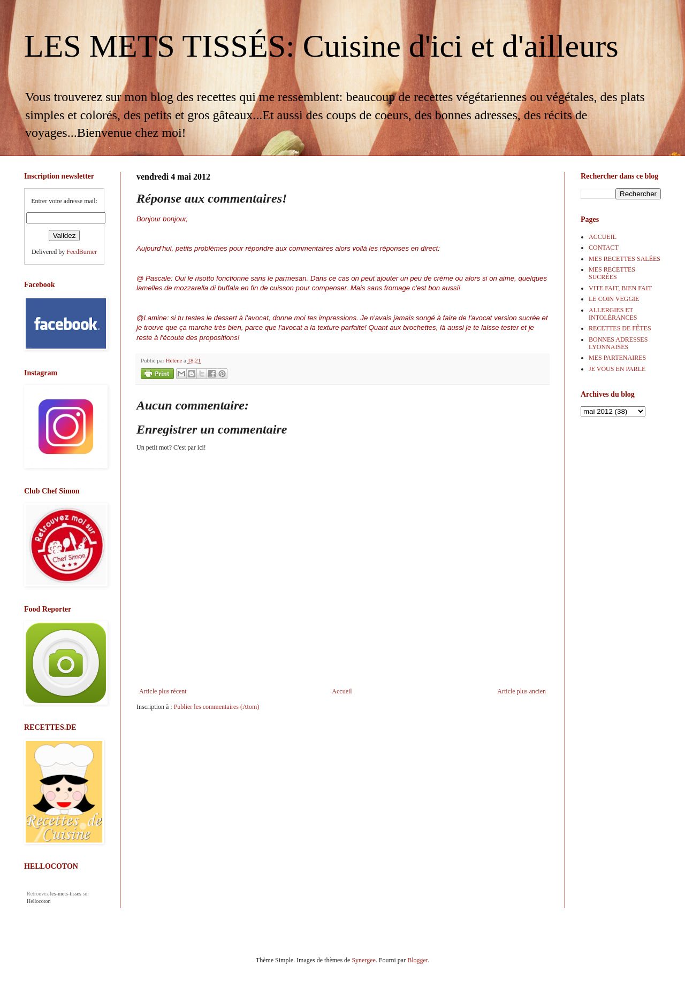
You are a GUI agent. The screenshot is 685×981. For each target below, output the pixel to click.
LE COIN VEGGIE (614, 299)
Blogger (417, 960)
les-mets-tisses (65, 894)
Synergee (363, 960)
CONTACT (604, 247)
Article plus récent (163, 691)
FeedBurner (81, 252)
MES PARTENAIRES (617, 357)
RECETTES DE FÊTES (620, 328)
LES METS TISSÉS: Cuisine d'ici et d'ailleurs (321, 46)
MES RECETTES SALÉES (624, 258)
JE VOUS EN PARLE (617, 369)
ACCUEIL (602, 237)
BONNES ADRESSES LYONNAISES (618, 343)
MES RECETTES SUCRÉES (612, 273)
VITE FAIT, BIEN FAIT (620, 288)
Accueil (342, 691)
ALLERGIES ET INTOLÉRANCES (613, 313)
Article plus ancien (521, 691)
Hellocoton (38, 901)
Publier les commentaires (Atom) (217, 706)
